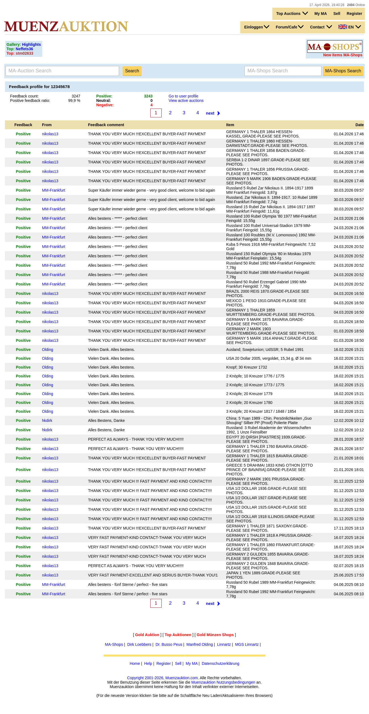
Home (135, 663)
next (210, 113)
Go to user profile (183, 96)
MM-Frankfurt (53, 190)
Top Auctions (292, 13)
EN (349, 27)
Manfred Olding (199, 644)
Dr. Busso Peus (168, 644)
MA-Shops (114, 644)
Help (148, 663)
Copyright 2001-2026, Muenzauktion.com (162, 678)
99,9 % (74, 100)
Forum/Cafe (290, 27)
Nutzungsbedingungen (236, 682)
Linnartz (224, 644)
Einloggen (256, 27)
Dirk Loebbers (139, 644)
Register (354, 13)
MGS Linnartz (247, 644)
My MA (320, 13)
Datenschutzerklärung (220, 663)
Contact (321, 27)
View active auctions (186, 100)
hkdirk (47, 420)
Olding (47, 349)
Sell (336, 13)
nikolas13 (50, 134)
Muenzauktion (203, 682)
